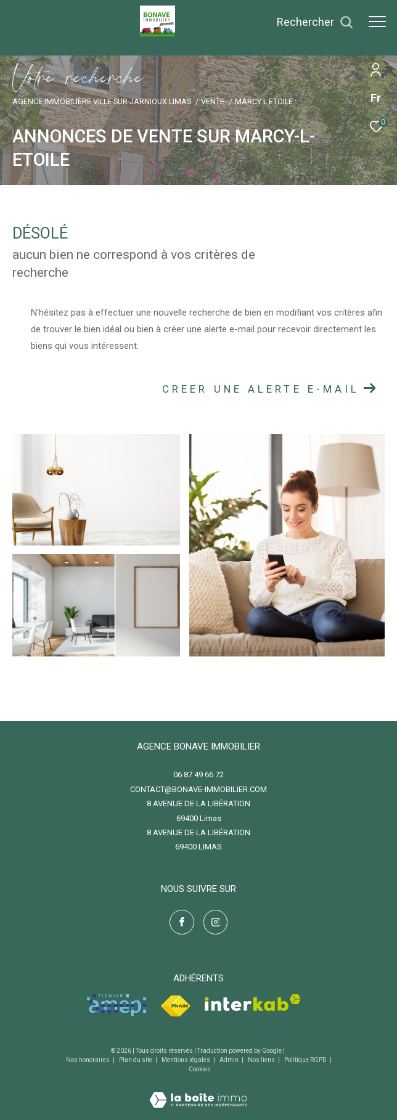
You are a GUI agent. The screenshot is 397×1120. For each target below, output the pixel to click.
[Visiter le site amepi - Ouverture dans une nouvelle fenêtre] (116, 1005)
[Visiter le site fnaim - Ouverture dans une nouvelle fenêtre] (175, 1006)
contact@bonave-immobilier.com (198, 789)
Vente (212, 101)
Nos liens (262, 1060)
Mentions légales (186, 1060)
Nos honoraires (88, 1060)
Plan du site (136, 1060)
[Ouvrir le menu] (377, 21)
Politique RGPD (305, 1060)
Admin (229, 1060)
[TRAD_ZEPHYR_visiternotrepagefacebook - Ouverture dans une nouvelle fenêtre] (182, 922)
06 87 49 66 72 (198, 774)
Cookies (200, 1069)
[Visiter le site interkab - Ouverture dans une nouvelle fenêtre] (253, 1002)
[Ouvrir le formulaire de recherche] (315, 22)
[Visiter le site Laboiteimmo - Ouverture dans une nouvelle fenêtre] (198, 1092)
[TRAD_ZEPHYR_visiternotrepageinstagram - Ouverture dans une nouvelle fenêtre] (215, 922)
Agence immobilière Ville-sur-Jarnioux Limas (101, 101)
